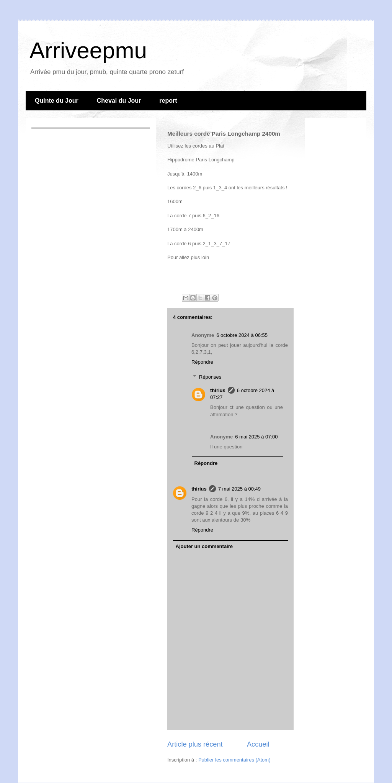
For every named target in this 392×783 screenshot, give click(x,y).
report (168, 100)
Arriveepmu (88, 50)
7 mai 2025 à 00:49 (239, 489)
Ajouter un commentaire (204, 546)
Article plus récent (195, 744)
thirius (217, 390)
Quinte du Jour (56, 100)
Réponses (210, 377)
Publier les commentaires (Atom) (234, 760)
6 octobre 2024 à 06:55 (242, 335)
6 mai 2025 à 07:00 (256, 437)
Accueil (258, 744)
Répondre (202, 362)
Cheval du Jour (119, 100)
